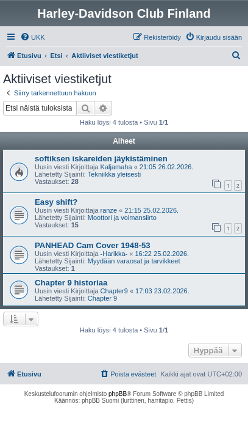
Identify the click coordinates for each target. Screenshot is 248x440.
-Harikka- (114, 253)
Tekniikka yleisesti (114, 174)
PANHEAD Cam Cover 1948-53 (93, 245)
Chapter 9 (102, 298)
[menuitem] (32, 37)
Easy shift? (56, 202)
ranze (109, 210)
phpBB (117, 394)
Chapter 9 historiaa (71, 282)
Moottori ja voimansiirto (122, 217)
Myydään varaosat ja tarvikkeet (134, 261)
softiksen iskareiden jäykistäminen (101, 158)
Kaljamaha (116, 166)
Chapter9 (114, 291)
